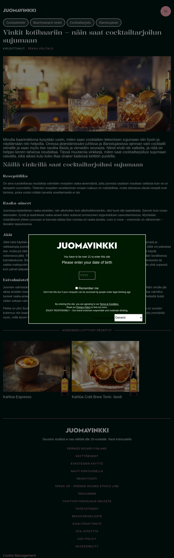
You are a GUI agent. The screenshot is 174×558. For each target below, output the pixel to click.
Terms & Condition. (109, 304)
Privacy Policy (83, 307)
